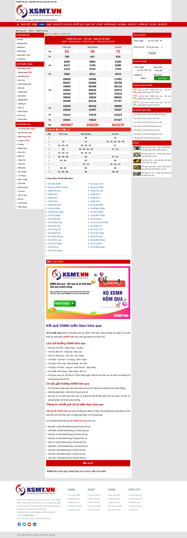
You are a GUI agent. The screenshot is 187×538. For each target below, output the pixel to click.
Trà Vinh (118, 47)
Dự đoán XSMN (96, 212)
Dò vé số (57, 24)
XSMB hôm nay (74, 502)
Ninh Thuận (22, 111)
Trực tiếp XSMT (94, 495)
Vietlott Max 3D (134, 502)
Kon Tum (21, 115)
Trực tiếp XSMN (54, 184)
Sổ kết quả (78, 24)
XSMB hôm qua (74, 499)
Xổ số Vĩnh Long (54, 240)
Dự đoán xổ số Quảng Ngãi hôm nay (148, 135)
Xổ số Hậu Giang (55, 243)
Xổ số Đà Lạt (53, 247)
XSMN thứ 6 (53, 201)
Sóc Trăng (22, 172)
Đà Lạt (20, 199)
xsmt (23, 535)
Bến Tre (21, 156)
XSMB (34, 24)
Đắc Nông (22, 68)
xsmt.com (28, 535)
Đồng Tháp (22, 148)
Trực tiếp (25, 24)
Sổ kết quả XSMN (97, 208)
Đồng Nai (21, 168)
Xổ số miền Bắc (23, 35)
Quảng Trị (22, 104)
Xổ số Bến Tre (96, 226)
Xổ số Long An (96, 243)
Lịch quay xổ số (96, 184)
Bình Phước (23, 133)
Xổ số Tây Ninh (54, 219)
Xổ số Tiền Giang (55, 250)
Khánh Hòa (22, 119)
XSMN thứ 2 (53, 194)
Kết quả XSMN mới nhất (58, 187)
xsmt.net (52, 535)
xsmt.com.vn (43, 535)
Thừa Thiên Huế (24, 84)
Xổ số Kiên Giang (97, 247)
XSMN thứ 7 (95, 201)
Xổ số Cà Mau (96, 219)
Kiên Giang (22, 203)
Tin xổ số (162, 24)
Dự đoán (122, 24)
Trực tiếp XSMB (74, 495)
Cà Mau (21, 144)
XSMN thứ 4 (53, 198)
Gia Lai (21, 108)
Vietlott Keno (133, 510)
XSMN (41, 24)
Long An (21, 140)
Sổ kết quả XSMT (95, 506)
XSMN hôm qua (75, 41)
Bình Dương (92, 47)
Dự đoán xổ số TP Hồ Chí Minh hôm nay (149, 115)
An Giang (22, 176)
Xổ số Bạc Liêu (54, 226)
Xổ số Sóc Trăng (97, 233)
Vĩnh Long (67, 47)
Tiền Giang (22, 207)
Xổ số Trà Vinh (96, 236)
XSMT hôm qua (94, 499)
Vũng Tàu (22, 160)
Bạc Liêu (21, 152)
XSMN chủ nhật (54, 205)
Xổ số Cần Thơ (96, 229)
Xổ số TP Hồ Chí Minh (99, 222)
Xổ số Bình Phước (97, 240)
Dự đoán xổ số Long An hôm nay (146, 119)
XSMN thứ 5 (95, 198)
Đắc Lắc (21, 88)
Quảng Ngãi (23, 72)
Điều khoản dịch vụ (43, 518)
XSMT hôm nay (94, 502)
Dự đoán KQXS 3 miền (142, 86)
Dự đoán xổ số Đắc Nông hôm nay (147, 139)
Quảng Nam (23, 92)
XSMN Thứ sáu (88, 41)
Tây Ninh (21, 183)
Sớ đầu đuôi (110, 24)
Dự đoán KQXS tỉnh (142, 111)
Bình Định (22, 96)
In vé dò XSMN (54, 208)
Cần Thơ (21, 164)
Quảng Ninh (22, 43)
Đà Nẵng (21, 76)
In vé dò (67, 24)
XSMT (48, 24)
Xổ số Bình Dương (55, 236)
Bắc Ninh (21, 47)
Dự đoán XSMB (74, 510)
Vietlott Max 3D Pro (136, 506)
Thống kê (143, 24)
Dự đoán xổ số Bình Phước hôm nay (148, 123)
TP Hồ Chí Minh (24, 129)
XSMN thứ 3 (95, 194)
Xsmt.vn (37, 512)
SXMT (59, 34)
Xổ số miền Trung (24, 64)
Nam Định (21, 55)
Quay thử (90, 24)
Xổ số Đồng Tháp (55, 222)
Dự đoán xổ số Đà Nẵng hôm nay (147, 131)
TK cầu (152, 24)
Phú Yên (21, 80)
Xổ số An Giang (54, 215)
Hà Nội (20, 39)
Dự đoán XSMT (94, 510)
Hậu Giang (22, 137)
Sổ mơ (99, 24)
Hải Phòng (22, 51)
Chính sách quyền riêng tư (26, 518)
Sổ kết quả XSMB (75, 506)
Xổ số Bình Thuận (97, 215)
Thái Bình (21, 59)
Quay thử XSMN (96, 187)
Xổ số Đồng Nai (54, 233)
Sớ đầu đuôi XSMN (56, 212)
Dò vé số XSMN (96, 205)
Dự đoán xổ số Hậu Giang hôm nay (147, 127)
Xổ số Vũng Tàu (54, 229)
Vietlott (132, 24)
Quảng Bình (23, 100)
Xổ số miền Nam (23, 124)
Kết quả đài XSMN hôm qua (59, 411)
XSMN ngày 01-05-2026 (106, 41)
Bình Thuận (22, 180)
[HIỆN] (62, 262)
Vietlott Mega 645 (135, 495)
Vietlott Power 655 (135, 499)
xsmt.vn (35, 535)
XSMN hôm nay (96, 191)
